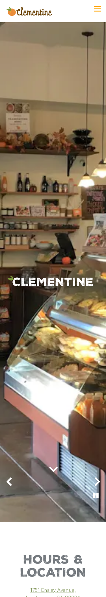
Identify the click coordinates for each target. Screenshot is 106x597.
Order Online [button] (53, 590)
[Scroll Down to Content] (53, 455)
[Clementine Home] (29, 11)
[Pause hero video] (96, 481)
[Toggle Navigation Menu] (97, 9)
